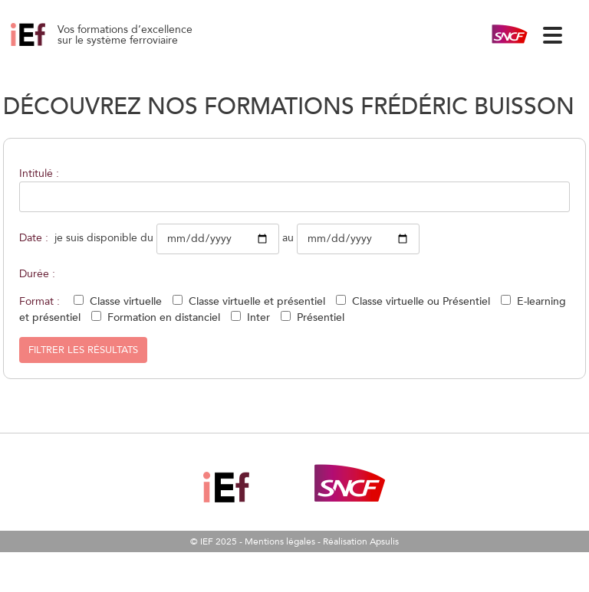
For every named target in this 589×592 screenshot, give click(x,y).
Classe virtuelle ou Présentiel (421, 301)
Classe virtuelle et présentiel (257, 301)
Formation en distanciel (163, 317)
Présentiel (320, 317)
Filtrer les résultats (83, 350)
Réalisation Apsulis (361, 541)
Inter (258, 317)
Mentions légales (280, 541)
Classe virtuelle (126, 301)
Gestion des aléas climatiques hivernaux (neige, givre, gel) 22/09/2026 (45, 46)
